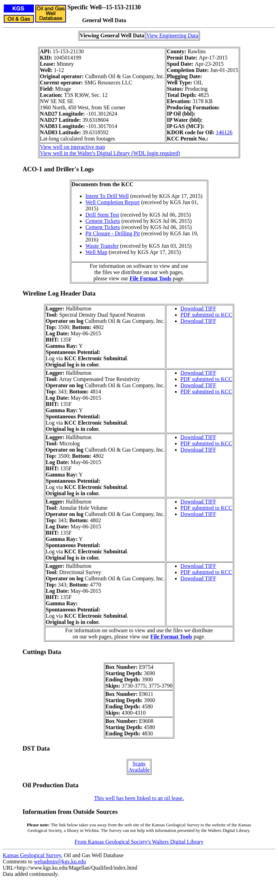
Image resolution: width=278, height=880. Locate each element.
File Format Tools (151, 278)
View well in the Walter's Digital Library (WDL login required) (110, 153)
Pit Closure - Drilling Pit (112, 233)
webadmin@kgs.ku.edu (60, 861)
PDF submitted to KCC (206, 315)
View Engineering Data (172, 35)
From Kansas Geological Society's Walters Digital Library (139, 842)
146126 (224, 132)
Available (138, 770)
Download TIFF (198, 308)
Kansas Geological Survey (32, 855)
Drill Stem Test (102, 215)
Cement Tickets (102, 221)
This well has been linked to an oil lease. (139, 798)
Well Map (96, 252)
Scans (138, 763)
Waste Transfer (102, 246)
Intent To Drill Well (107, 196)
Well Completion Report (112, 202)
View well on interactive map (72, 147)
